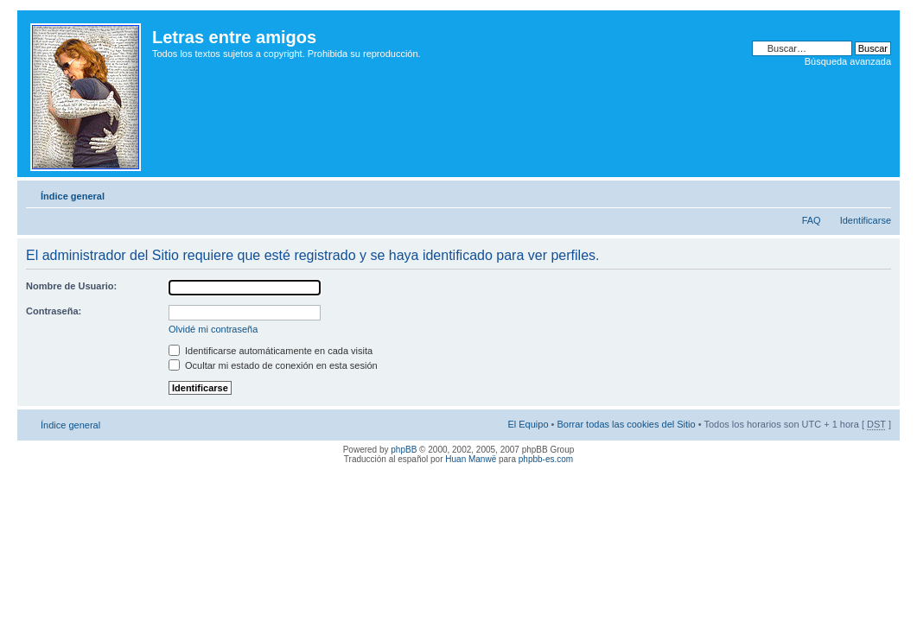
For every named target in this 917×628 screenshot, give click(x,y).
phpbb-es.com (546, 459)
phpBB (404, 449)
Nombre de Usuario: (71, 286)
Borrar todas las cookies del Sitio (626, 424)
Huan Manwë (470, 459)
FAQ (811, 220)
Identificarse (865, 220)
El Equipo (527, 424)
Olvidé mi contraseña (213, 329)
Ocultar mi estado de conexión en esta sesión (273, 365)
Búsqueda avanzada (848, 61)
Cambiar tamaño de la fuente (878, 192)
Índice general (73, 196)
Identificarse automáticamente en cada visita (271, 351)
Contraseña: (53, 311)
